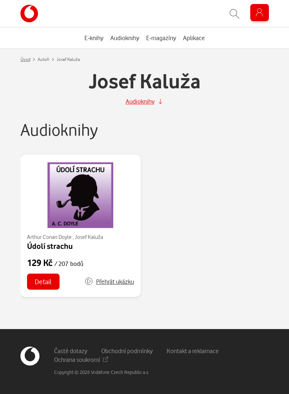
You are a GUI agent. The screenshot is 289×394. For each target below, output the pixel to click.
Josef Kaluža (89, 236)
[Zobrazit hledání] (234, 13)
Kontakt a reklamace (193, 351)
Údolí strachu (50, 246)
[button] (109, 281)
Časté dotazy (70, 351)
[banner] (29, 13)
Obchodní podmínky (127, 351)
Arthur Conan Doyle (49, 236)
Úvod (25, 59)
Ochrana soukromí (81, 359)
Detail (43, 281)
